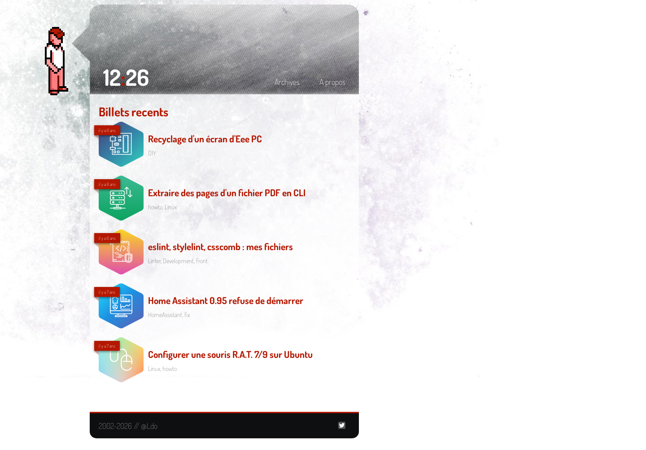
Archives (287, 82)
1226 (126, 77)
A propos (332, 82)
